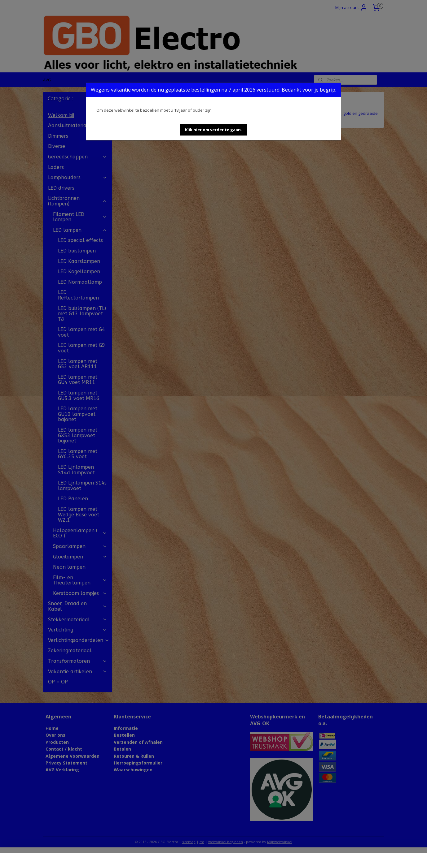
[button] (213, 130)
